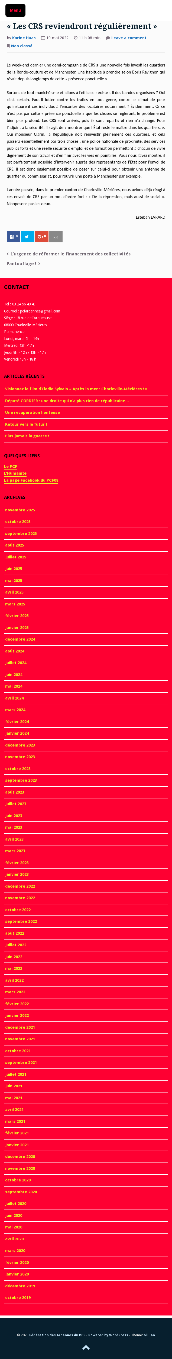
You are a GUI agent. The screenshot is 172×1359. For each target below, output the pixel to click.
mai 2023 (13, 827)
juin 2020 (13, 1215)
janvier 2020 (17, 1274)
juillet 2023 (15, 803)
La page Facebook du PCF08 (31, 480)
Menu (15, 10)
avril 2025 (14, 592)
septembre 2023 (21, 780)
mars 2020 (15, 1250)
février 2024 (17, 721)
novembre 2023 (20, 756)
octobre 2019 (18, 1297)
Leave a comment (129, 38)
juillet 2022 (15, 944)
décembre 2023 (20, 745)
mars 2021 (15, 1121)
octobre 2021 (18, 1050)
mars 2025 (15, 604)
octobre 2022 (18, 909)
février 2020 (17, 1262)
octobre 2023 (18, 768)
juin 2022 (13, 956)
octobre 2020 (18, 1180)
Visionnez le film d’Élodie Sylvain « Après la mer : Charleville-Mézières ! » (76, 389)
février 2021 (17, 1133)
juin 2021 (13, 1086)
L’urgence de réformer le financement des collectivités (71, 254)
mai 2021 (13, 1097)
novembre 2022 (20, 897)
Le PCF (10, 466)
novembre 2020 (20, 1168)
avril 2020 (14, 1239)
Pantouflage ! (21, 263)
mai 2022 (13, 968)
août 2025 (14, 545)
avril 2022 (14, 980)
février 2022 (17, 1003)
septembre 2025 (21, 533)
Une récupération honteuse (32, 412)
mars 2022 (15, 992)
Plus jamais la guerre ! (27, 436)
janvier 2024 (17, 733)
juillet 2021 (15, 1074)
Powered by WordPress (108, 1335)
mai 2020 (13, 1227)
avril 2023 (14, 839)
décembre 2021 (20, 1027)
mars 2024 (15, 709)
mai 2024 (13, 686)
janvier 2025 (17, 627)
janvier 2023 (17, 874)
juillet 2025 (15, 557)
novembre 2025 (20, 510)
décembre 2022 (20, 886)
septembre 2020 (21, 1192)
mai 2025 (13, 580)
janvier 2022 (17, 1015)
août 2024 (14, 651)
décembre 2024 (20, 639)
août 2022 (14, 933)
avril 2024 (14, 698)
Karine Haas (24, 37)
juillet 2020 (15, 1203)
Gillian (149, 1335)
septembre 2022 (21, 921)
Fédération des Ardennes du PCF (57, 1335)
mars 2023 (15, 850)
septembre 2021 (21, 1062)
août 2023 (14, 792)
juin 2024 (13, 674)
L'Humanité (15, 473)
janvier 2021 (17, 1145)
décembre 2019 (20, 1286)
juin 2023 (13, 815)
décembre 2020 (20, 1156)
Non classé (22, 46)
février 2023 (17, 862)
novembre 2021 (20, 1039)
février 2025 (17, 615)
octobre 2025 (18, 521)
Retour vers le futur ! (26, 424)
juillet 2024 (15, 662)
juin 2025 (13, 568)
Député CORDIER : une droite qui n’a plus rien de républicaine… (67, 400)
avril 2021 (14, 1109)
